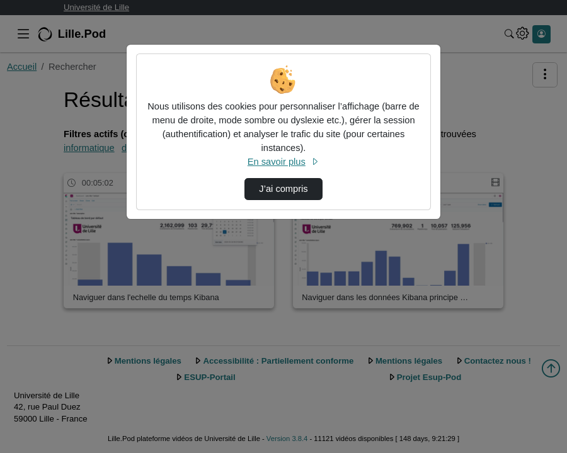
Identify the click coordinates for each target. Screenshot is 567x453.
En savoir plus (283, 162)
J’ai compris (283, 189)
